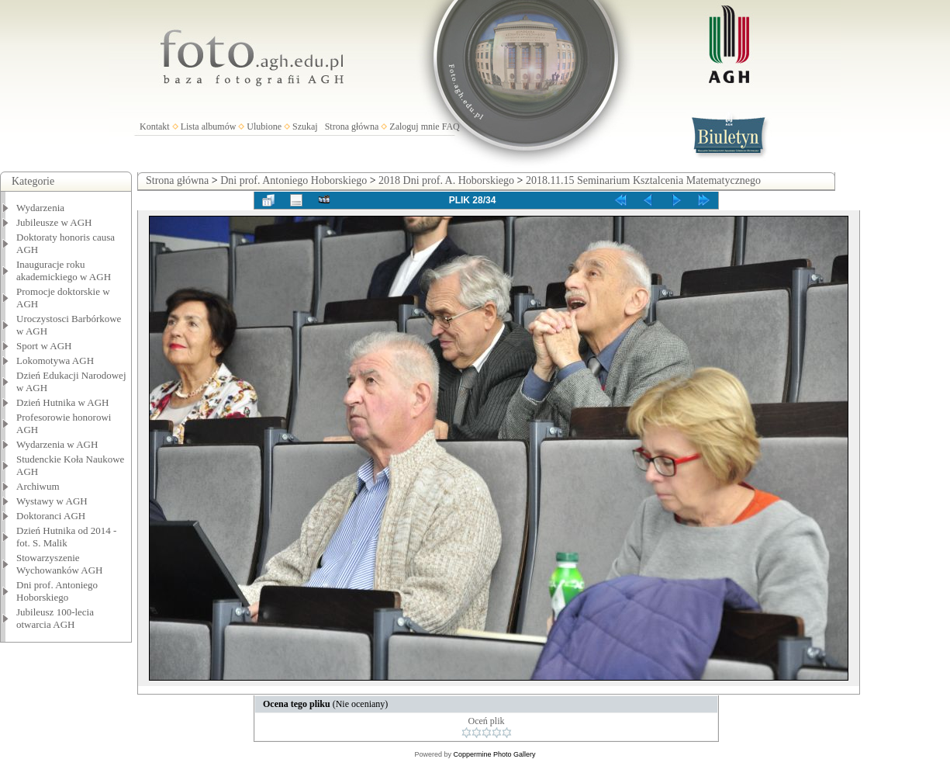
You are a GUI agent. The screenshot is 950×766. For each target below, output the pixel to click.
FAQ (451, 126)
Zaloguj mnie (414, 126)
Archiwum (38, 486)
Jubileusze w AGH (54, 222)
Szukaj (305, 126)
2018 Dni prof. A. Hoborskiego (446, 180)
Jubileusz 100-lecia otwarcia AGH (55, 618)
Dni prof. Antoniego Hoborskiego (57, 591)
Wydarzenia (40, 207)
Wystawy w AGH (52, 501)
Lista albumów (209, 126)
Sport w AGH (44, 346)
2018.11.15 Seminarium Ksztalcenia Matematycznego (643, 180)
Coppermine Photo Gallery (494, 754)
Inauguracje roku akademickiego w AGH (63, 270)
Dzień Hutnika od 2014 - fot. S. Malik (66, 537)
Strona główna (352, 126)
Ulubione (264, 126)
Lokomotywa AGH (55, 360)
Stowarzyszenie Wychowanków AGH (59, 564)
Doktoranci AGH (50, 516)
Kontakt (155, 126)
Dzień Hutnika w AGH (62, 402)
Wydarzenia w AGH (57, 444)
